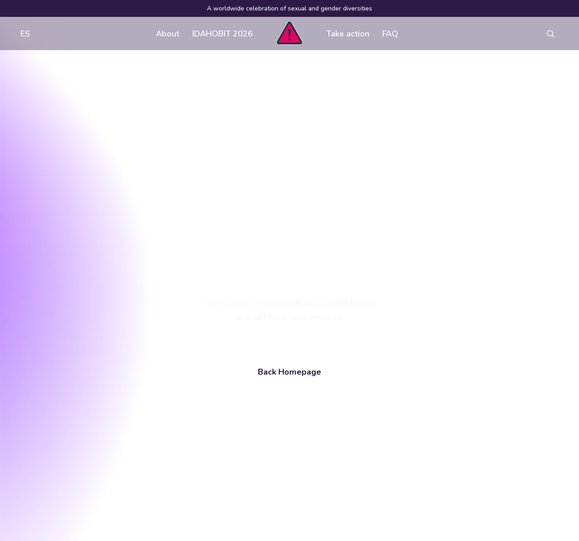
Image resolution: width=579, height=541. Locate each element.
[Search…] (96, 469)
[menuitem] (23, 33)
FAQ (390, 33)
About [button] (167, 33)
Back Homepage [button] (289, 266)
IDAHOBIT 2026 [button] (222, 33)
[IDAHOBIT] (289, 33)
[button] (555, 33)
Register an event (374, 417)
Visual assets (367, 398)
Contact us (244, 435)
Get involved (248, 398)
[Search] (96, 469)
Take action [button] (347, 33)
